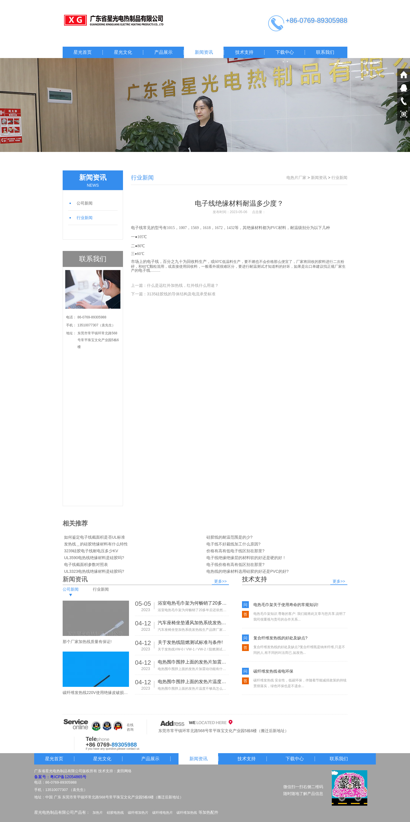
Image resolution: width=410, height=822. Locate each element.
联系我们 (325, 52)
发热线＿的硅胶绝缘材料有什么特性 (96, 544)
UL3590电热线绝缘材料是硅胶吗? (94, 557)
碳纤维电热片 (162, 813)
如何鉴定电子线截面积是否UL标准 (94, 537)
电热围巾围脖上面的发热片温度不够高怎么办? (193, 681)
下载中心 (285, 52)
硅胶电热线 (115, 813)
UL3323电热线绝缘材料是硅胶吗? (94, 571)
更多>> (220, 581)
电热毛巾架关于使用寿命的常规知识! (285, 604)
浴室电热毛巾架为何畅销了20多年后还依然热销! (193, 603)
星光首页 (82, 52)
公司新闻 (85, 203)
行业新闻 (85, 217)
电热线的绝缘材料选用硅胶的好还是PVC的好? (247, 571)
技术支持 (244, 52)
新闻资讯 (204, 52)
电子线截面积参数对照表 (86, 564)
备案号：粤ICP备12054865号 (60, 776)
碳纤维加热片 (138, 813)
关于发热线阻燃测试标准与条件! (190, 642)
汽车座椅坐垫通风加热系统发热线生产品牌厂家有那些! (193, 622)
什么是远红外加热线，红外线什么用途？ (183, 285)
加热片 (98, 813)
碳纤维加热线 (187, 813)
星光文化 (123, 52)
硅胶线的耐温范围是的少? (229, 537)
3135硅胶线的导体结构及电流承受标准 (181, 294)
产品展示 (163, 52)
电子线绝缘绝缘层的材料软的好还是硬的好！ (246, 557)
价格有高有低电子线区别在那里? (235, 551)
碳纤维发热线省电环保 (273, 671)
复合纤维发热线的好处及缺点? (280, 638)
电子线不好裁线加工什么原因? (233, 544)
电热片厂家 (296, 177)
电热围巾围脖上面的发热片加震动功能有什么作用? (193, 662)
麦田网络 (124, 771)
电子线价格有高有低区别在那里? (235, 564)
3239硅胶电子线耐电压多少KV (91, 551)
